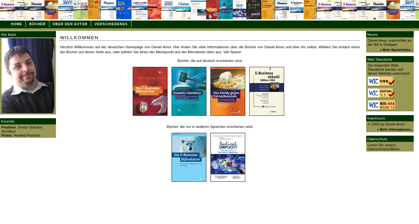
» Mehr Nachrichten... (396, 50)
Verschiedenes (110, 24)
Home (16, 24)
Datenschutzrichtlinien (384, 149)
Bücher (37, 24)
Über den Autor (70, 24)
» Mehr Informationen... (395, 129)
